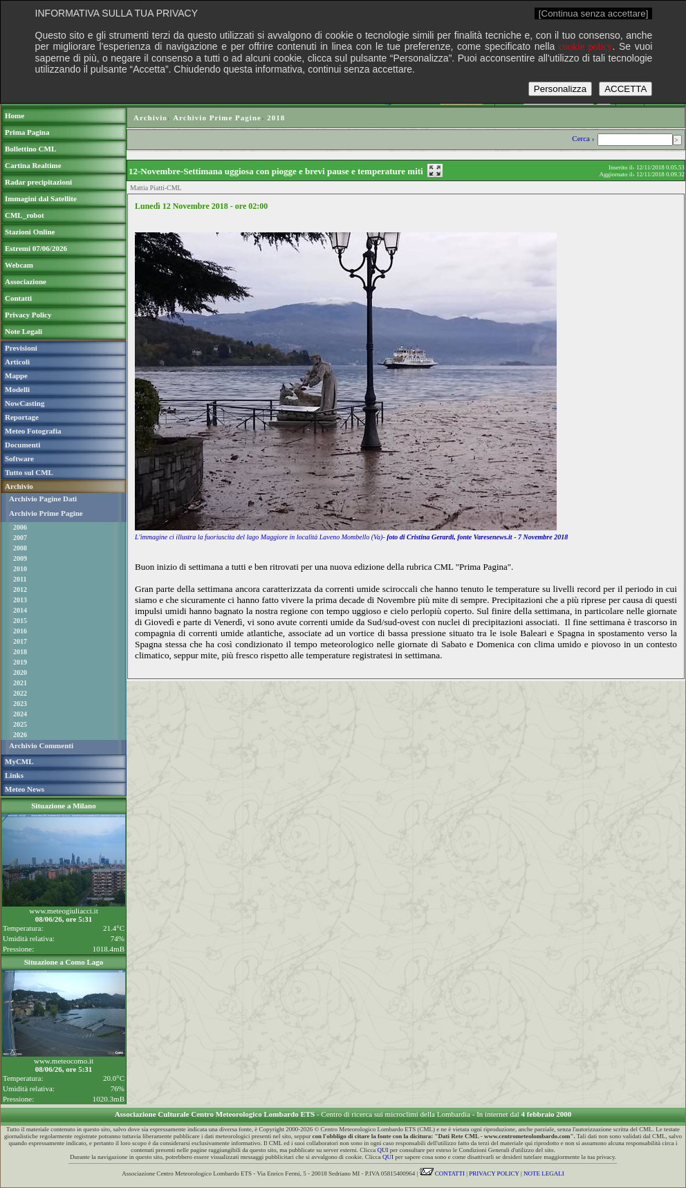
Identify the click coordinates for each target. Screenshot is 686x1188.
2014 (20, 610)
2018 (20, 652)
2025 (20, 724)
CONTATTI (442, 1173)
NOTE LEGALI (543, 1173)
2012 (20, 589)
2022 (20, 693)
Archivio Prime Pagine (46, 513)
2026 (20, 735)
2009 (20, 558)
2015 (20, 620)
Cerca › (584, 138)
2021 (20, 683)
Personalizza (560, 89)
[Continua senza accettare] (594, 13)
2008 (20, 548)
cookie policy (586, 46)
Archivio (150, 117)
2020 (20, 672)
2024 (20, 714)
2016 (20, 631)
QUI (383, 1150)
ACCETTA (625, 89)
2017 (20, 641)
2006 (20, 527)
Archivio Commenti (41, 745)
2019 (20, 662)
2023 (20, 703)
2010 (20, 569)
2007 (20, 537)
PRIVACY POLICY (494, 1173)
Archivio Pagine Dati (43, 498)
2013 (20, 600)
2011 (19, 579)
